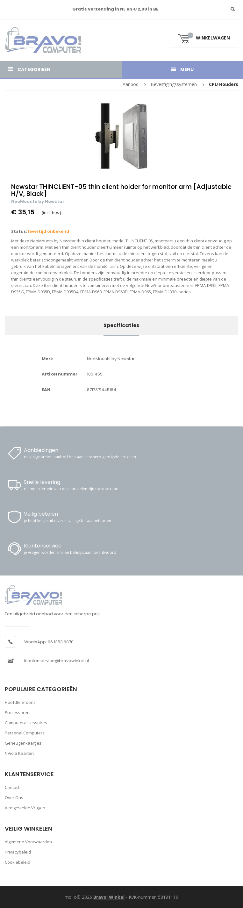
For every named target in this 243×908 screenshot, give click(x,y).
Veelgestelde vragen (25, 808)
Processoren (17, 712)
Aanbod (131, 84)
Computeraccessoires (26, 723)
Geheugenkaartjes (23, 743)
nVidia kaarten (19, 753)
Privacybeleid (18, 852)
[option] (121, 136)
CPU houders (223, 84)
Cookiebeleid (17, 862)
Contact (12, 787)
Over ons (14, 797)
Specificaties (121, 325)
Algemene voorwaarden (28, 842)
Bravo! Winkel (109, 897)
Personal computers (25, 733)
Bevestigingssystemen (174, 84)
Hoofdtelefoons (20, 702)
